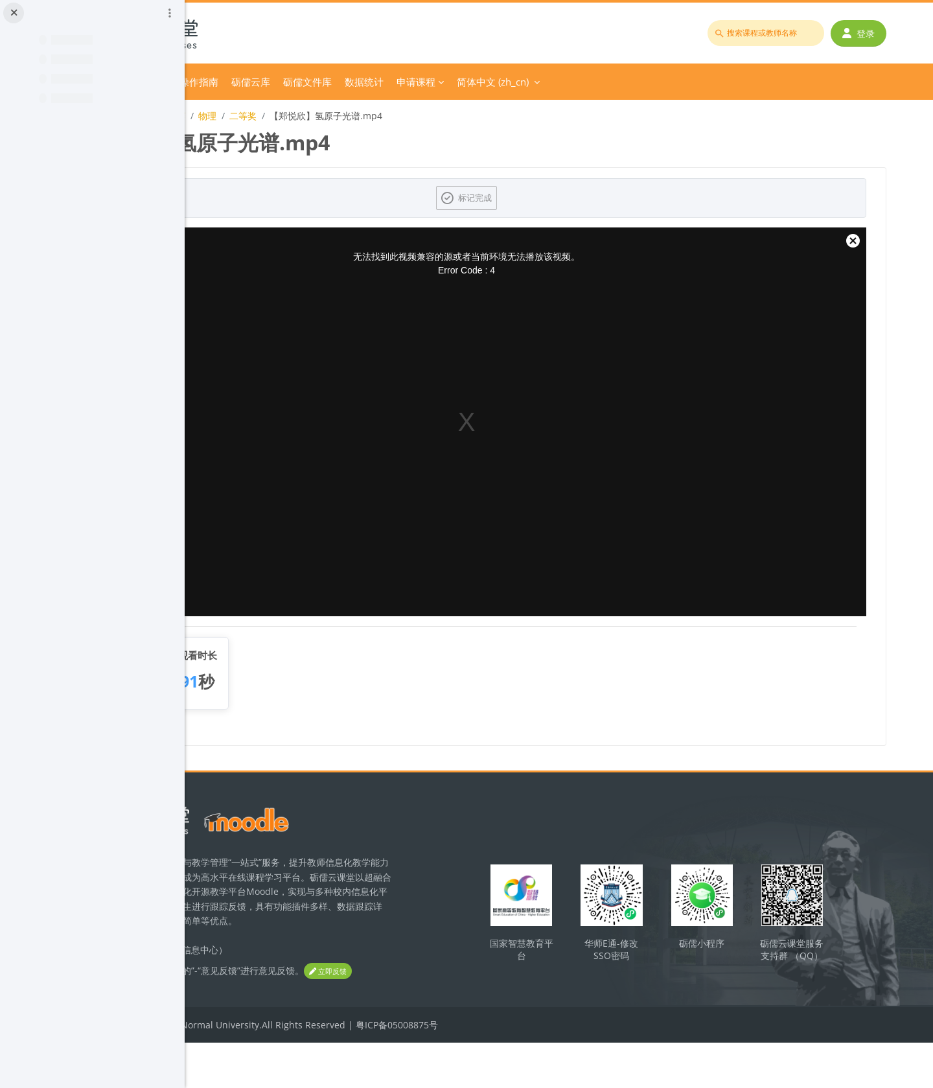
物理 (383, 116)
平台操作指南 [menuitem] (365, 81)
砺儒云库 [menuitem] (426, 81)
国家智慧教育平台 (604, 963)
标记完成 (567, 197)
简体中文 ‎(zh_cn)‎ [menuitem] (668, 81)
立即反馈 (246, 1017)
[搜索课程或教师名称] (775, 33)
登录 (867, 33)
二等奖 (418, 116)
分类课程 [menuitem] (294, 81)
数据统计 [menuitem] (539, 81)
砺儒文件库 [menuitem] (483, 81)
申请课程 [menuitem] (591, 81)
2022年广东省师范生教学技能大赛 (291, 116)
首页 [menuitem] (252, 81)
